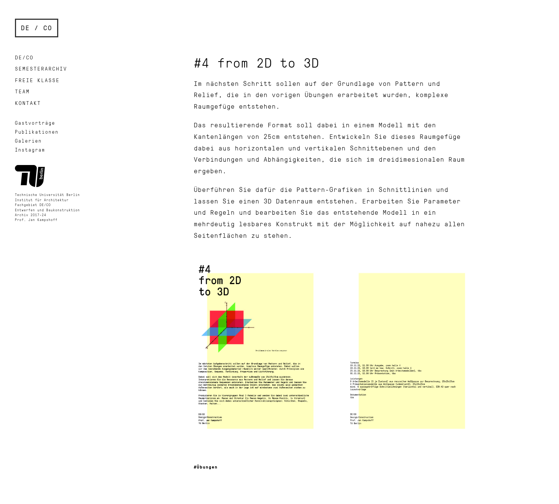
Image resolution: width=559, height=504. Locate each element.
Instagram (30, 149)
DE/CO (24, 57)
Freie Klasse (37, 80)
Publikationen (37, 131)
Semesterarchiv (41, 68)
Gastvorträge (35, 122)
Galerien (28, 140)
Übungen (207, 467)
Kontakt (28, 102)
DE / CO (36, 28)
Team (22, 91)
